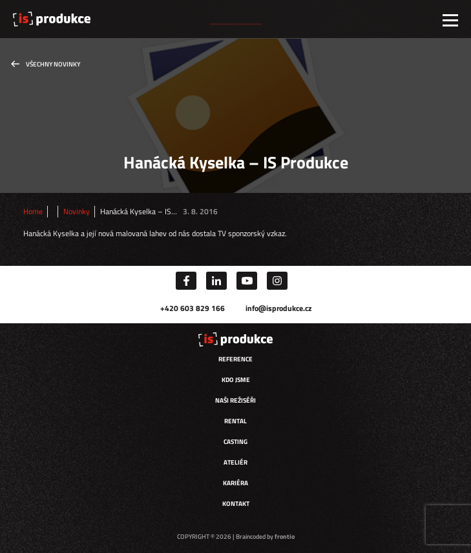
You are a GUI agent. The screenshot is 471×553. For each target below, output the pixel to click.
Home (33, 211)
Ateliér (235, 462)
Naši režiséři (235, 400)
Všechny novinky (53, 64)
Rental (235, 421)
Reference (235, 359)
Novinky (76, 211)
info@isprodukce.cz (278, 308)
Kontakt (235, 503)
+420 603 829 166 (192, 308)
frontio (285, 536)
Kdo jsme (236, 380)
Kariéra (235, 483)
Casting (235, 442)
